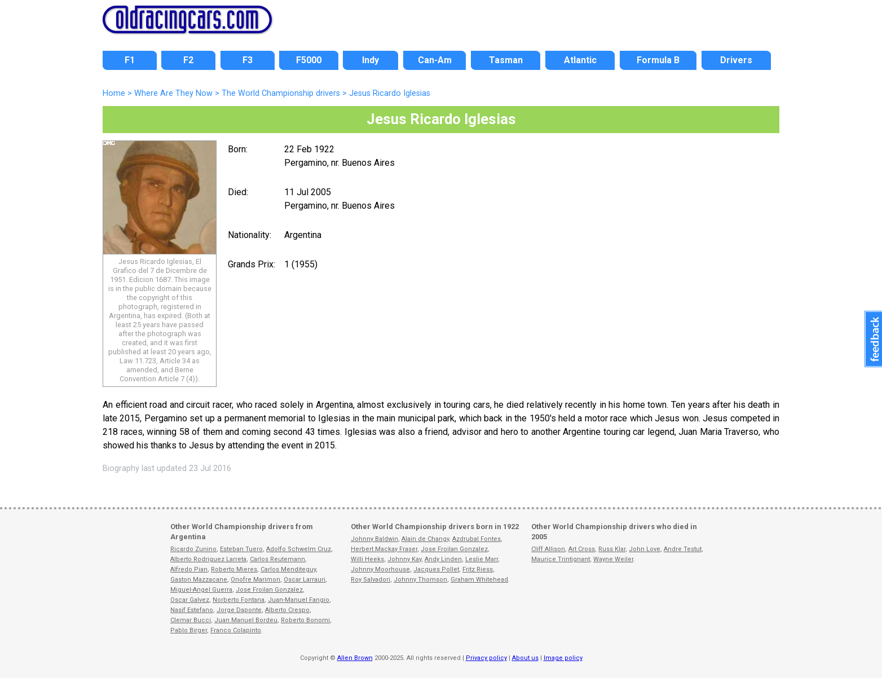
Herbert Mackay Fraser (384, 549)
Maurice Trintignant (560, 559)
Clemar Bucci (190, 620)
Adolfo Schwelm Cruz (298, 549)
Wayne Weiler (613, 559)
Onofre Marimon (255, 579)
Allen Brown (355, 658)
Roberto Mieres (234, 569)
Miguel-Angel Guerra (201, 589)
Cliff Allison (548, 549)
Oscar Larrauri (304, 579)
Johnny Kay (404, 559)
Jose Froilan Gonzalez (269, 589)
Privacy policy (486, 658)
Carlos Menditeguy (288, 569)
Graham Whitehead (479, 579)
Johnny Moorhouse (380, 569)
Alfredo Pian (189, 569)
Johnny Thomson (420, 579)
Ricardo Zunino (193, 549)
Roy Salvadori (370, 579)
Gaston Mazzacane (198, 579)
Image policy (563, 658)
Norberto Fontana (238, 600)
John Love (644, 549)
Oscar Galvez (189, 600)
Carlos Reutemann (277, 559)
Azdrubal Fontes (476, 539)
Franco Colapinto (235, 630)
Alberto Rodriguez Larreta (208, 559)
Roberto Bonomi (305, 620)
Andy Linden (443, 559)
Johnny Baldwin (374, 539)
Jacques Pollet (436, 569)
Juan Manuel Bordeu (245, 620)
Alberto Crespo (287, 610)
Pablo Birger (188, 630)
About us (525, 658)
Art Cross (581, 549)
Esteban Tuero (241, 549)
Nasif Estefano (191, 610)
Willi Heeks (367, 559)
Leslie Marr (481, 559)
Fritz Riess (477, 569)
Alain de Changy (425, 539)
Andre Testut (683, 549)
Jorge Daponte (239, 610)
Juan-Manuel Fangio (298, 600)
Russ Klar (611, 549)
